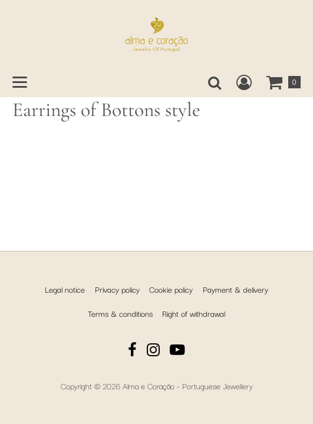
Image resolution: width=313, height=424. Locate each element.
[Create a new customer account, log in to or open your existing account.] (244, 82)
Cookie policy (171, 289)
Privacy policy (117, 289)
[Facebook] (132, 351)
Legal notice (65, 289)
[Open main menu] (19, 82)
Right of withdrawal (193, 313)
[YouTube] (177, 351)
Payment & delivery (235, 289)
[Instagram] (153, 351)
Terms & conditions (120, 313)
